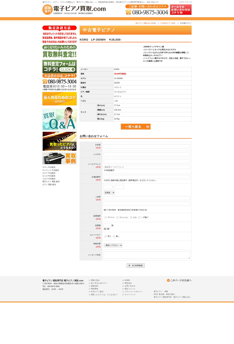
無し (116, 278)
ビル (133, 259)
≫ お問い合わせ (128, 328)
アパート (110, 259)
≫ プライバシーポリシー (132, 333)
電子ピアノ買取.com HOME (146, 30)
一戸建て (143, 259)
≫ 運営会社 (127, 325)
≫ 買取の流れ (94, 322)
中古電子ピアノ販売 (168, 30)
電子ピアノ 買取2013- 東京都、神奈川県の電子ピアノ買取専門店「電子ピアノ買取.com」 (173, 336)
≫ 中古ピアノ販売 (96, 333)
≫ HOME (126, 322)
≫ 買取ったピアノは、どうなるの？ (103, 336)
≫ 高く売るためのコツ (98, 325)
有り (108, 278)
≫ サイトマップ (128, 336)
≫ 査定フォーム (128, 330)
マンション (122, 259)
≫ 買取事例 (93, 330)
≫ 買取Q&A (93, 328)
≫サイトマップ (185, 2)
